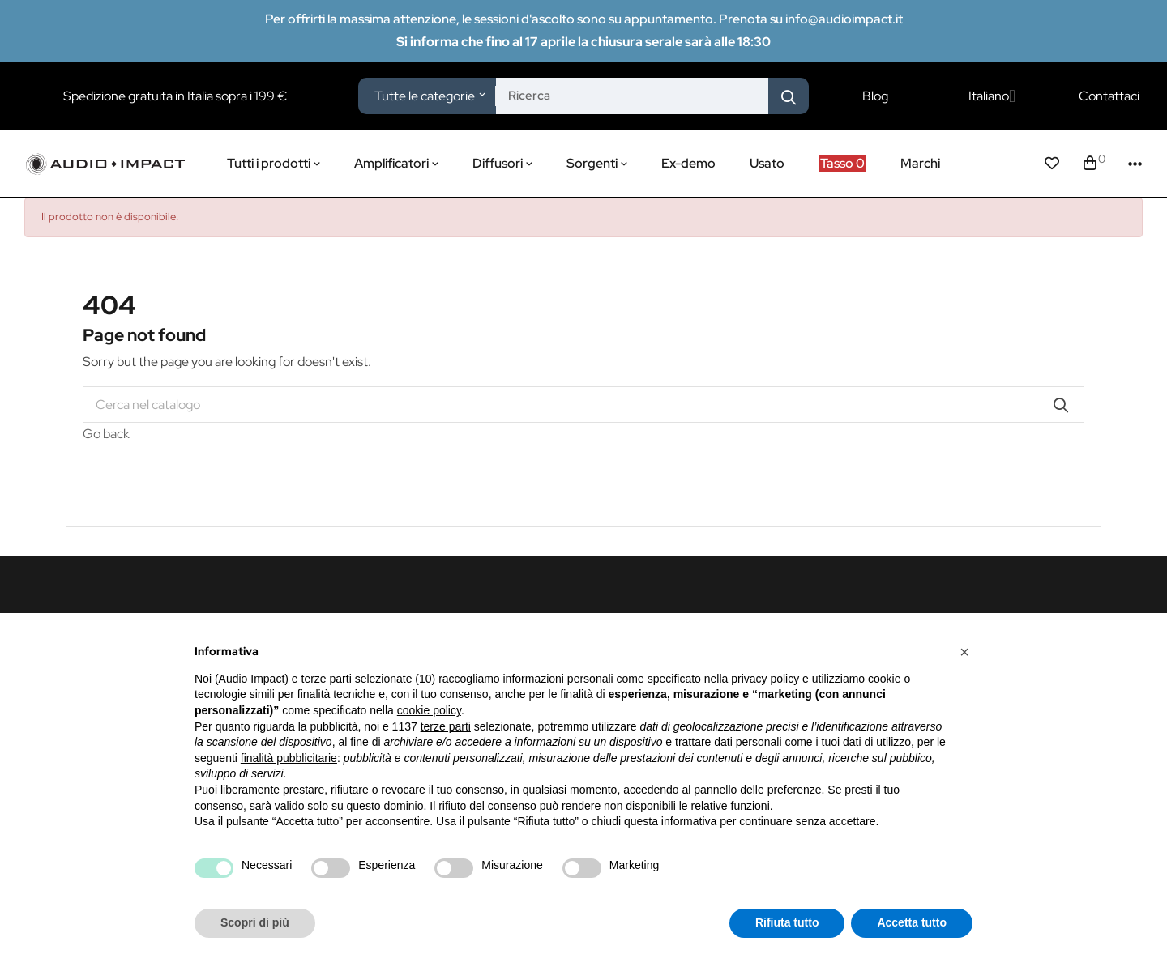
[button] (964, 652)
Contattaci (1109, 96)
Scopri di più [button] (254, 922)
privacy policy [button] (765, 678)
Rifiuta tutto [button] (787, 922)
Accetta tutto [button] (912, 922)
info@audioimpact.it (844, 19)
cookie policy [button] (429, 710)
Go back (106, 433)
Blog (875, 96)
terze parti (446, 726)
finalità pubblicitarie (289, 758)
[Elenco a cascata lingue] (991, 96)
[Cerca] (583, 404)
